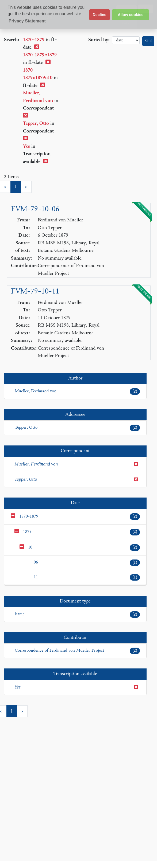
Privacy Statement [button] (27, 21)
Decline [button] (99, 15)
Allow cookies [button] (130, 15)
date (126, 40)
